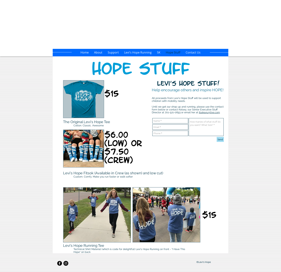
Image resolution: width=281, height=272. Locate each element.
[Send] (220, 139)
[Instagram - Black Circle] (65, 263)
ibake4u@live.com (209, 112)
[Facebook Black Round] (59, 263)
